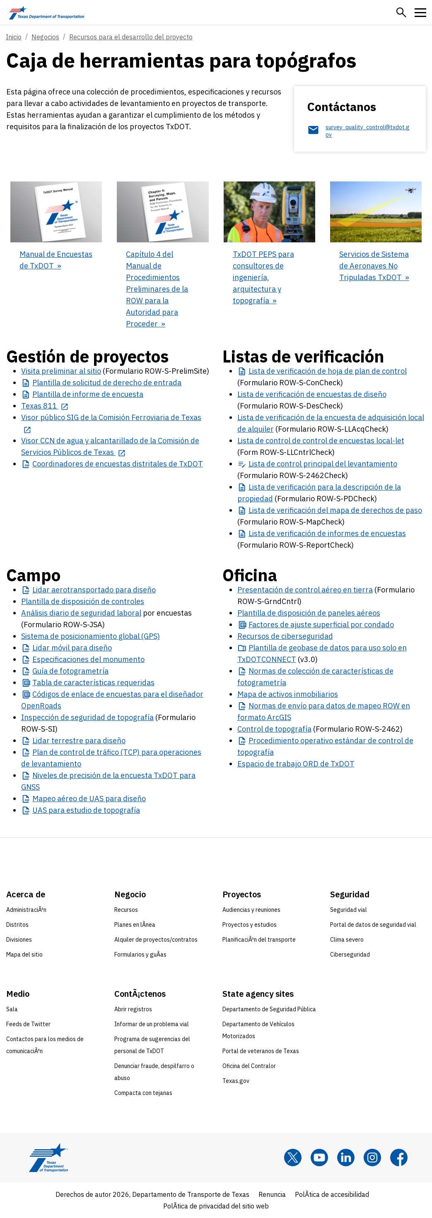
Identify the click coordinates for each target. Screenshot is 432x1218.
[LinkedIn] (346, 1157)
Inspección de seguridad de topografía (87, 717)
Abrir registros (133, 1009)
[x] (293, 1157)
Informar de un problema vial (151, 1024)
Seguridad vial (348, 910)
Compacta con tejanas (143, 1093)
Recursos (126, 910)
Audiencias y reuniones (251, 910)
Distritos (17, 924)
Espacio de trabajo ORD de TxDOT (296, 763)
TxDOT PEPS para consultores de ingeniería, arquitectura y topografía (263, 277)
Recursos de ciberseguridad (285, 636)
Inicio (14, 37)
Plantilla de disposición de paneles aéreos (308, 613)
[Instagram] (372, 1157)
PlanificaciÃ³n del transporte (259, 939)
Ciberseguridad (350, 954)
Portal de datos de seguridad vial (373, 924)
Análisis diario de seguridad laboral (81, 613)
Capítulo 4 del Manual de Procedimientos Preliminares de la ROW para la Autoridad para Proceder (157, 289)
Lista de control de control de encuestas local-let (320, 440)
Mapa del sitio (24, 954)
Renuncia (272, 1194)
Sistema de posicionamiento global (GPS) (90, 636)
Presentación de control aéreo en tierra (305, 589)
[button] (401, 12)
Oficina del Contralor (249, 1066)
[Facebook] (399, 1157)
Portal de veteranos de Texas (260, 1051)
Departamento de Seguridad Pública (269, 1009)
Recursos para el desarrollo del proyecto (131, 37)
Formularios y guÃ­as (140, 954)
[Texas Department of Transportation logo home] (46, 12)
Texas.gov (235, 1081)
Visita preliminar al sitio (61, 371)
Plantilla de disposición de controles (82, 601)
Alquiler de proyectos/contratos (156, 939)
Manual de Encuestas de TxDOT (55, 260)
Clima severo (347, 939)
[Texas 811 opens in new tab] (44, 406)
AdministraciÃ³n (26, 910)
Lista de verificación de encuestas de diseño (311, 394)
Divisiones (19, 939)
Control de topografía (274, 729)
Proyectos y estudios (249, 924)
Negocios (45, 37)
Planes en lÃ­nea (134, 924)
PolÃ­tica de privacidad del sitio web (216, 1206)
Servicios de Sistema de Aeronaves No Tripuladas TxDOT (374, 265)
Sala (12, 1009)
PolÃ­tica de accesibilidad (332, 1194)
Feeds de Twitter (28, 1024)
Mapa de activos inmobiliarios (287, 694)
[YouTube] (319, 1157)
